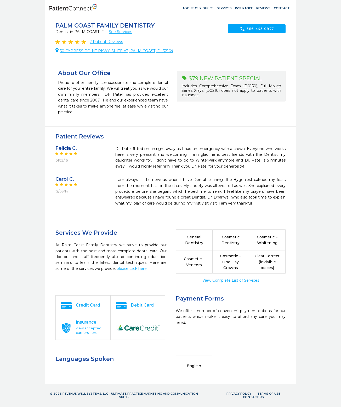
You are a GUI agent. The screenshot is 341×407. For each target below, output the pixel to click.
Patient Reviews (106, 41)
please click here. (132, 268)
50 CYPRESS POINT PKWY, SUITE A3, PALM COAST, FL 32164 (116, 51)
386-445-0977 (257, 28)
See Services (120, 31)
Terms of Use (268, 393)
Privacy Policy (238, 393)
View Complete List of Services (230, 280)
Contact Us (253, 397)
